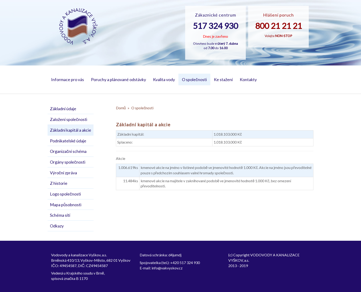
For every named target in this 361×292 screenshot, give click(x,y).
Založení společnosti (68, 119)
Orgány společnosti (67, 162)
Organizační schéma (68, 151)
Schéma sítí (60, 215)
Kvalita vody (164, 79)
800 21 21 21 (278, 26)
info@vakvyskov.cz (167, 268)
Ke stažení (223, 79)
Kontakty (248, 79)
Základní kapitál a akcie (70, 130)
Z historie (58, 183)
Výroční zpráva (63, 172)
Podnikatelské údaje (68, 140)
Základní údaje (63, 108)
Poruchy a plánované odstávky (118, 79)
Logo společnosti (65, 193)
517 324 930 (215, 26)
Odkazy (57, 225)
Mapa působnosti (65, 204)
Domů (121, 108)
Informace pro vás (67, 79)
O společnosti (194, 79)
